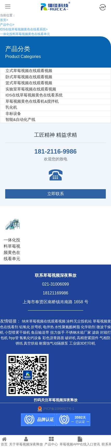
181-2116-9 (50, 151)
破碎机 (70, 338)
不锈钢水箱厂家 (78, 332)
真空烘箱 (31, 343)
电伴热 (48, 327)
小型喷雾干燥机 (17, 332)
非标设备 (13, 113)
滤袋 (95, 332)
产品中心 (7, 25)
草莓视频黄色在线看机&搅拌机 (32, 101)
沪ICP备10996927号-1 (55, 409)
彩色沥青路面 (53, 338)
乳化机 (11, 107)
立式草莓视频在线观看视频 (28, 70)
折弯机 (36, 327)
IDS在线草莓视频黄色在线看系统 (24, 29)
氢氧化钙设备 (30, 338)
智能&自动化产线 (20, 119)
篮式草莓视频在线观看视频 (28, 83)
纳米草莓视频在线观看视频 (44, 321)
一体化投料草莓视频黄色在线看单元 (25, 34)
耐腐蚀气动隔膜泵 (53, 343)
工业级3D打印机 (82, 343)
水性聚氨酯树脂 (67, 327)
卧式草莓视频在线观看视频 (28, 77)
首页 (4, 20)
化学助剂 (88, 327)
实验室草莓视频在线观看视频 (30, 89)
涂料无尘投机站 (79, 321)
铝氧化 (24, 327)
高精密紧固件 (88, 338)
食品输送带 (40, 332)
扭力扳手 (57, 332)
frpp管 (14, 338)
